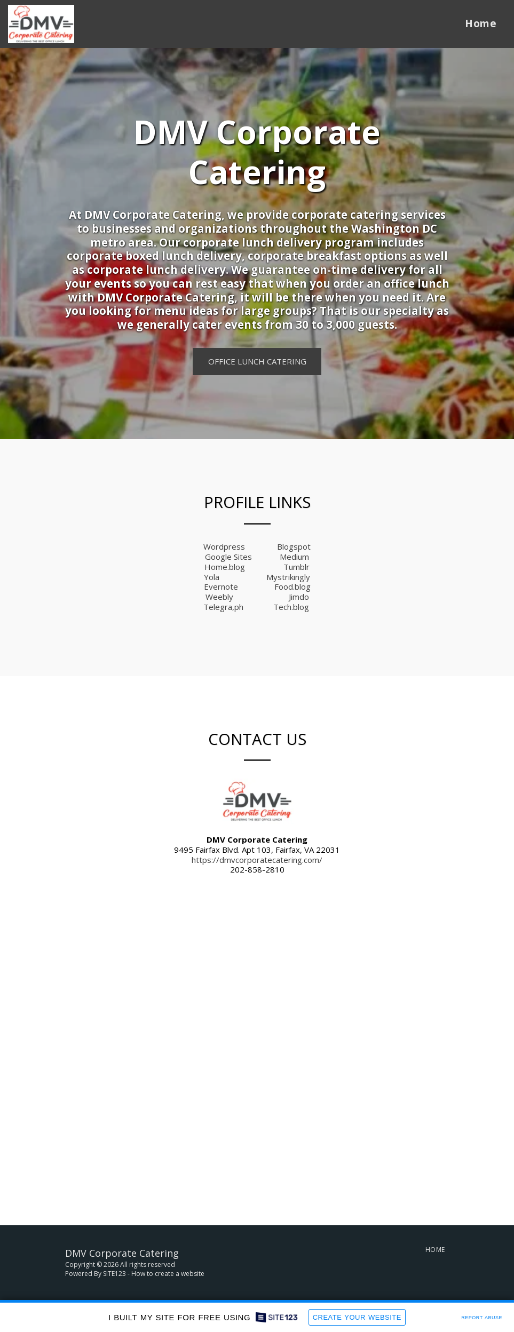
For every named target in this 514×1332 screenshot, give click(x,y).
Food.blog (292, 586)
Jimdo (299, 596)
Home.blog (224, 566)
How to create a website (167, 1273)
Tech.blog (291, 606)
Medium (294, 556)
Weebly (219, 596)
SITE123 (114, 1273)
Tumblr (296, 566)
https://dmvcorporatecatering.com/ (257, 859)
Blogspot (294, 546)
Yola (211, 577)
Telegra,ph (223, 606)
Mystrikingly (288, 577)
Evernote (221, 586)
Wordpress (224, 546)
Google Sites (228, 556)
